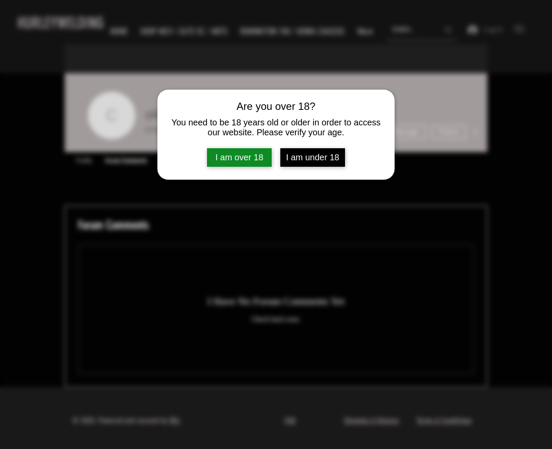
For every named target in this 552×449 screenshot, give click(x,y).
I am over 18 (239, 157)
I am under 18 (312, 157)
